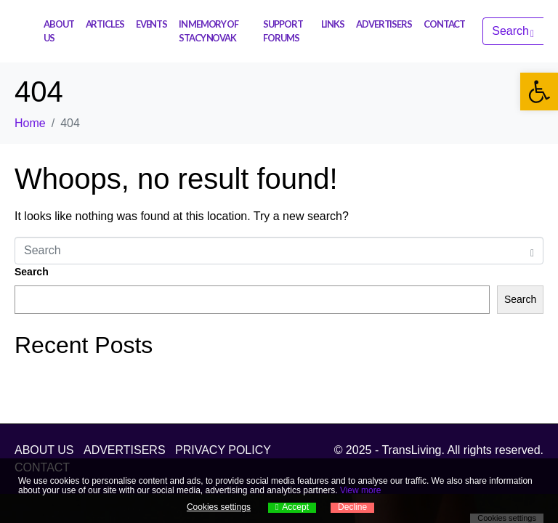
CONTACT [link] (444, 24)
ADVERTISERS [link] (384, 24)
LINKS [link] (333, 24)
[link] (539, 91)
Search (32, 271)
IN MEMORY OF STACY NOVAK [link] (208, 31)
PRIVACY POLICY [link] (223, 450)
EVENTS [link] (151, 24)
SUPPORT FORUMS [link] (282, 31)
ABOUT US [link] (59, 31)
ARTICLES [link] (105, 24)
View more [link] (360, 490)
